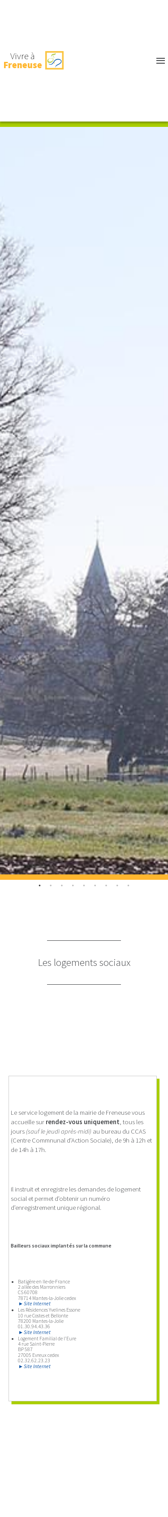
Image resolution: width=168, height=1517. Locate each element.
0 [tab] (39, 885)
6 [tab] (106, 885)
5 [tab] (95, 885)
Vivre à (23, 61)
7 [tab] (117, 885)
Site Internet (37, 1303)
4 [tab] (84, 885)
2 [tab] (62, 885)
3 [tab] (73, 885)
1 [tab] (51, 885)
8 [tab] (128, 885)
